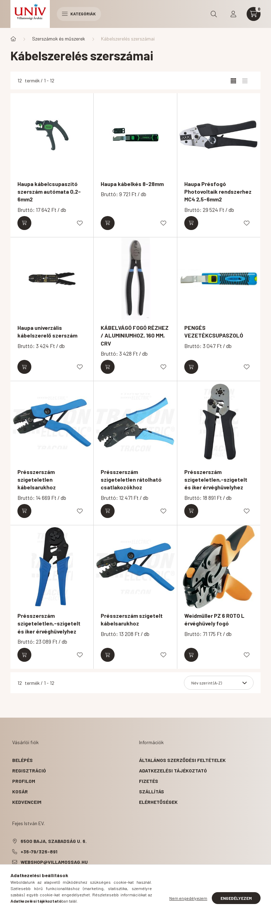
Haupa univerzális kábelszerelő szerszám (47, 331)
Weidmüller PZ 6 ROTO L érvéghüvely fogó (214, 619)
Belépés (22, 760)
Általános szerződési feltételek (182, 760)
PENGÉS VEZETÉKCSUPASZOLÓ (213, 331)
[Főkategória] (13, 39)
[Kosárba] (24, 223)
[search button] (214, 14)
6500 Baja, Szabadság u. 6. (54, 841)
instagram (55, 880)
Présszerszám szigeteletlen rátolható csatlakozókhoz (131, 479)
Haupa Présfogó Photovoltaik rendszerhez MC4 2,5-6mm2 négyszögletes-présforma (218, 195)
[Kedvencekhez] (80, 223)
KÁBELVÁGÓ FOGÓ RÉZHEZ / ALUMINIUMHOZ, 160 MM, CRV (135, 335)
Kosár (20, 791)
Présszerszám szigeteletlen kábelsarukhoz (36, 479)
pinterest (41, 880)
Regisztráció (29, 770)
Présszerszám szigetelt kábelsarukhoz (132, 619)
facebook (14, 880)
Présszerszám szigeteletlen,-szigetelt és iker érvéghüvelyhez (215, 479)
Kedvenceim (26, 802)
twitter (27, 880)
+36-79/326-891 (39, 851)
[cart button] (254, 14)
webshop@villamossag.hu (54, 862)
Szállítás (151, 791)
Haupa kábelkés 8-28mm (132, 183)
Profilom (23, 781)
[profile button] (233, 14)
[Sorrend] (219, 683)
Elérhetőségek (158, 802)
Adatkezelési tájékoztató (173, 770)
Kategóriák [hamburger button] (79, 13)
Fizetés (148, 781)
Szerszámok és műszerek (58, 39)
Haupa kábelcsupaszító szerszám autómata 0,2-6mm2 (49, 191)
